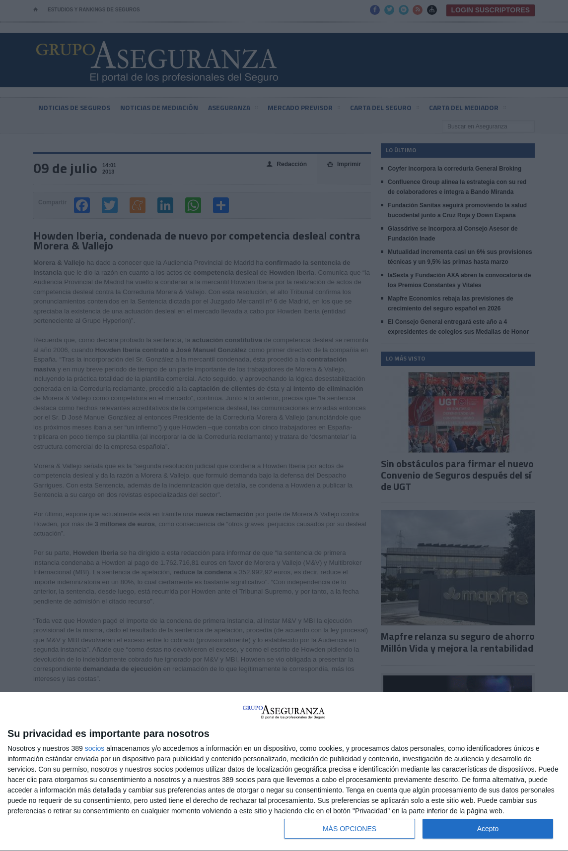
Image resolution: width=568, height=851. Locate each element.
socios (95, 748)
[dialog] (284, 771)
